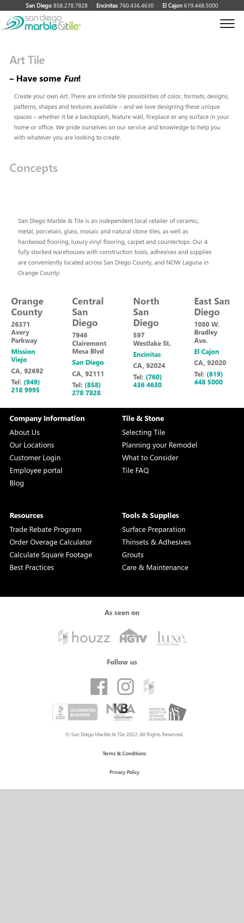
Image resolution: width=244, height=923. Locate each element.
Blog (17, 483)
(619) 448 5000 (208, 377)
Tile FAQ (135, 470)
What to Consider (150, 457)
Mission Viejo (23, 355)
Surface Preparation (154, 529)
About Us (25, 432)
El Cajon (206, 351)
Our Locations (32, 444)
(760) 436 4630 (147, 380)
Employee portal (36, 470)
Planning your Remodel (159, 444)
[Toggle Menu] (227, 23)
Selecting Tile (143, 432)
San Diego (88, 362)
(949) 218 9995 (25, 385)
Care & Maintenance (155, 567)
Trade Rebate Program (46, 529)
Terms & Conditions (124, 753)
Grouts (133, 554)
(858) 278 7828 (86, 388)
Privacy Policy (124, 772)
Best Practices (32, 567)
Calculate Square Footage (51, 554)
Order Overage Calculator (51, 542)
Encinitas (147, 354)
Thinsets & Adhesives (156, 542)
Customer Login (35, 457)
